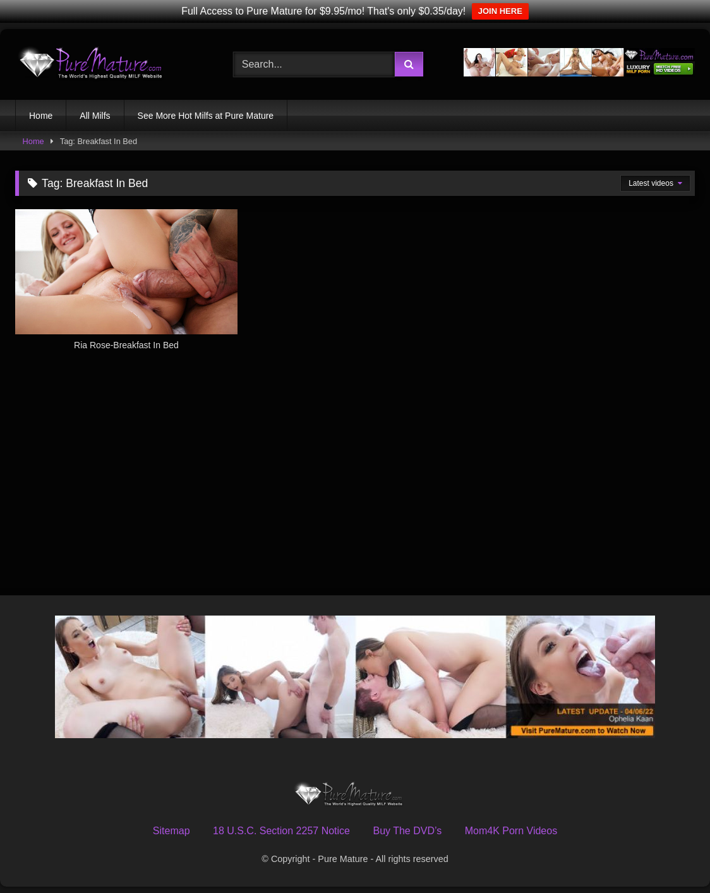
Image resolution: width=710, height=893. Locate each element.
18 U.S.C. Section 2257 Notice (281, 830)
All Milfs (95, 116)
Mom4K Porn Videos (511, 830)
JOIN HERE (500, 11)
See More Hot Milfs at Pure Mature (206, 116)
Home (40, 116)
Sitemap (171, 830)
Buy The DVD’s (407, 830)
